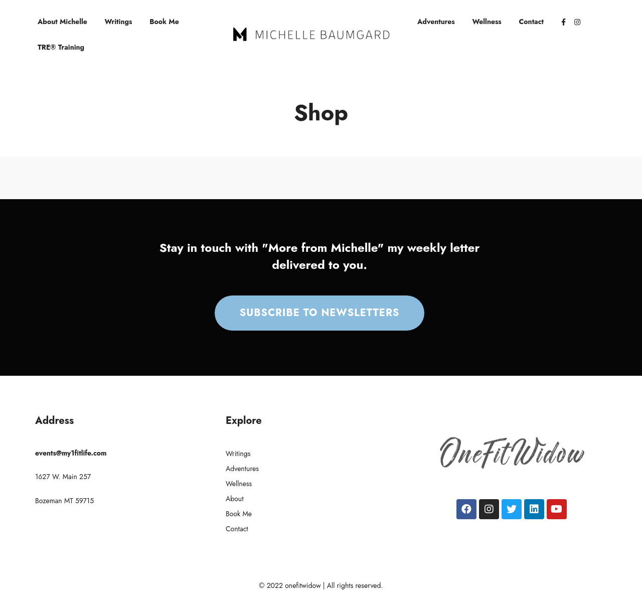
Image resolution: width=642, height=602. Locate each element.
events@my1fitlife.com (71, 453)
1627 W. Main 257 (63, 477)
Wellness (487, 22)
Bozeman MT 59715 (64, 501)
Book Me (164, 22)
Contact (531, 22)
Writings (118, 22)
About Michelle (62, 22)
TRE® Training (61, 47)
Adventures (436, 22)
